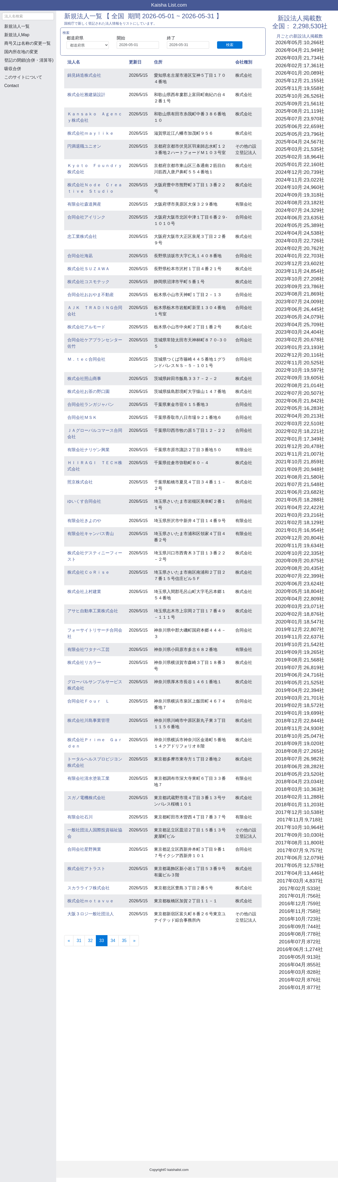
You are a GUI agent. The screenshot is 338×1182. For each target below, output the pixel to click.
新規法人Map (16, 35)
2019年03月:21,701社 (299, 698)
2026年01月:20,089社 (299, 73)
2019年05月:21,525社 (299, 682)
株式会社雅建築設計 (86, 94)
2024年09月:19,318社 (299, 195)
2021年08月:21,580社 (299, 477)
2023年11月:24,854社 (299, 271)
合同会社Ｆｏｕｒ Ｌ (88, 701)
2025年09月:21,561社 (299, 103)
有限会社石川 (80, 817)
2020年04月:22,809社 (299, 598)
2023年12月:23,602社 (299, 263)
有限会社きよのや (84, 520)
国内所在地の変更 (21, 51)
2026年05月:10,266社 (299, 42)
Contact (11, 85)
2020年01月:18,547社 (299, 621)
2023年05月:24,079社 (299, 317)
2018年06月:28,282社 (299, 766)
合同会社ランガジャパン (90, 404)
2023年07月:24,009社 (299, 301)
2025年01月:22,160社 (299, 164)
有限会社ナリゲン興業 (88, 449)
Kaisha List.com (169, 5)
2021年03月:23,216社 (299, 515)
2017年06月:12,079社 (299, 858)
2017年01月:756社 (300, 896)
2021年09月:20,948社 (299, 469)
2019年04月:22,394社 (299, 690)
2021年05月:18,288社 (299, 499)
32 (90, 940)
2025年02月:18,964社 (299, 157)
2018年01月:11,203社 (299, 804)
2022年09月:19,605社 (299, 378)
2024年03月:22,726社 (299, 240)
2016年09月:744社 (300, 926)
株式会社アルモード (86, 327)
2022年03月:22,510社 (299, 423)
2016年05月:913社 (300, 957)
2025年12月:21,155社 (299, 80)
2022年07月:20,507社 (299, 393)
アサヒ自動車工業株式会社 (92, 611)
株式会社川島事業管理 (88, 720)
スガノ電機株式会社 (86, 797)
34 (113, 940)
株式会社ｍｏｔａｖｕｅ (90, 901)
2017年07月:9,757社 (300, 850)
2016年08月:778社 (300, 934)
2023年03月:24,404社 (299, 332)
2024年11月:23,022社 (299, 180)
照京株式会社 (80, 482)
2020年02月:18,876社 (299, 614)
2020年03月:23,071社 (299, 606)
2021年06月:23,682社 (299, 492)
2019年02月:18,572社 (299, 705)
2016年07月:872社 (300, 941)
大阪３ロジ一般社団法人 (90, 914)
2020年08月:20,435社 (299, 568)
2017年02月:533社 (300, 888)
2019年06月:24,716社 (299, 675)
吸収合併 (12, 68)
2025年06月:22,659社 (299, 126)
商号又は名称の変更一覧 (27, 43)
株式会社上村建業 (84, 591)
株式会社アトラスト (86, 868)
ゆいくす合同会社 (84, 501)
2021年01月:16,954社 (299, 530)
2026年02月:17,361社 (299, 65)
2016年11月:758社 (300, 911)
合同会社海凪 (80, 255)
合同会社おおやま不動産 (90, 294)
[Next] (134, 940)
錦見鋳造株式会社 (84, 75)
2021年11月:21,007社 (299, 454)
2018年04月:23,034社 (299, 781)
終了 (171, 38)
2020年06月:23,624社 (299, 583)
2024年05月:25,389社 (299, 225)
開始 (121, 38)
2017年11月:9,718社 (300, 819)
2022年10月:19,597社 (299, 370)
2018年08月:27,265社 (299, 751)
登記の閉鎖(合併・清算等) (29, 60)
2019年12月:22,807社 (299, 629)
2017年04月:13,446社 (299, 873)
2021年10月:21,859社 (299, 461)
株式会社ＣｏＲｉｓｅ (88, 572)
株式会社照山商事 (84, 378)
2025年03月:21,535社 (299, 149)
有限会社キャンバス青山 (90, 533)
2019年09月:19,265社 (299, 652)
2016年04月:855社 (300, 964)
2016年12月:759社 (300, 903)
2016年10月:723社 (300, 919)
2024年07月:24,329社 (299, 210)
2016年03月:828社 (300, 972)
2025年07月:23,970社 (299, 118)
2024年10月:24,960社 (299, 187)
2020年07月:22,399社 (299, 576)
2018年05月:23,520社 (299, 774)
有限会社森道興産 (84, 204)
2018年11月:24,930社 (299, 728)
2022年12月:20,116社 (299, 355)
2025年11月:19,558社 (299, 88)
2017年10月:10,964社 (299, 827)
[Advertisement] (28, 120)
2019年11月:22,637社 (299, 637)
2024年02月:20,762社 (299, 248)
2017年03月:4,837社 (300, 881)
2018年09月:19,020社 (299, 743)
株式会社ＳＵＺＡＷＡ (88, 268)
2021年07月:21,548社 (299, 484)
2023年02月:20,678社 (299, 339)
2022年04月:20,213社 (299, 416)
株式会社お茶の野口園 (88, 391)
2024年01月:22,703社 (299, 256)
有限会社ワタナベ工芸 (88, 649)
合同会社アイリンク (86, 217)
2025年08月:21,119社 (299, 111)
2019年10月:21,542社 (299, 644)
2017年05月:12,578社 (299, 865)
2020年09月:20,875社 (299, 560)
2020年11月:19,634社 (299, 545)
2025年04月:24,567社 (299, 141)
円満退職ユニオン (84, 146)
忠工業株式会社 (82, 236)
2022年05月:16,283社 (299, 408)
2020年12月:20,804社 (299, 538)
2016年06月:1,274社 (300, 949)
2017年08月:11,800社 (299, 842)
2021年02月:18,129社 (299, 522)
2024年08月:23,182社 (299, 202)
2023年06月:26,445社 (299, 309)
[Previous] (68, 940)
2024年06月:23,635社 (299, 217)
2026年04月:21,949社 (299, 50)
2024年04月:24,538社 (299, 233)
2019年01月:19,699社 (299, 713)
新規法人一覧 (17, 26)
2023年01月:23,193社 (299, 347)
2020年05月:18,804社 (299, 591)
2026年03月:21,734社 (299, 58)
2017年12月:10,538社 (299, 812)
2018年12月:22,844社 (299, 720)
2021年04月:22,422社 (299, 507)
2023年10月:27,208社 (299, 279)
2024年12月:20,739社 (299, 172)
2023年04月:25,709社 (299, 324)
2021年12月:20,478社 (299, 446)
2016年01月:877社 (300, 987)
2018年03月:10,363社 (299, 789)
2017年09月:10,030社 (299, 835)
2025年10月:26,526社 (299, 96)
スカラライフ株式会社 (88, 888)
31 (79, 940)
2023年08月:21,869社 (299, 294)
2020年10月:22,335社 (299, 553)
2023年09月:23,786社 (299, 286)
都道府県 (75, 38)
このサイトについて (23, 77)
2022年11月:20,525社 (299, 362)
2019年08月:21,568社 (299, 660)
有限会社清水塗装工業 (88, 778)
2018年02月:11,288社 (299, 797)
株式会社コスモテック (88, 281)
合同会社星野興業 (84, 849)
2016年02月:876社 (300, 979)
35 (124, 940)
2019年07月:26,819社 (299, 667)
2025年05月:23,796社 (299, 134)
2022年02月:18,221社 (299, 431)
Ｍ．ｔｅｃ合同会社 (86, 359)
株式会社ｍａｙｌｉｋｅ (90, 133)
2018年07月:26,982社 (299, 759)
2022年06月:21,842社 (299, 401)
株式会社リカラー (84, 662)
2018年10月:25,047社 (299, 736)
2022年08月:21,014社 (299, 385)
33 (103, 940)
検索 (229, 45)
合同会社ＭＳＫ (82, 417)
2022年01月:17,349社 (299, 439)
